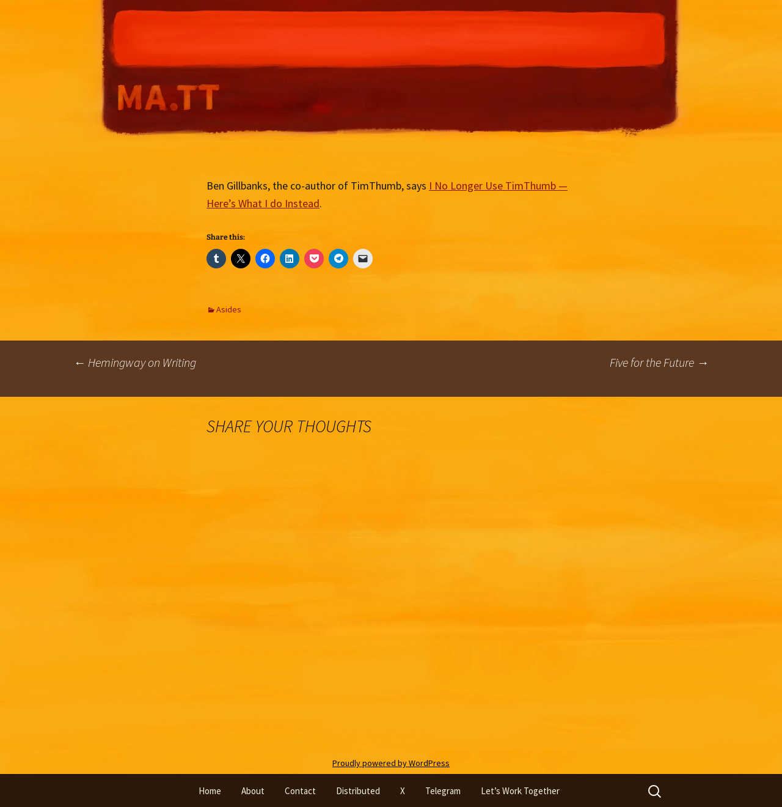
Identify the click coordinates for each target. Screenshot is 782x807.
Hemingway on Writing (134, 362)
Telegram (443, 791)
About (253, 791)
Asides (228, 309)
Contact (300, 791)
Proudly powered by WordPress (391, 762)
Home (210, 791)
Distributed (358, 791)
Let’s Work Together (520, 791)
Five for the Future (659, 362)
